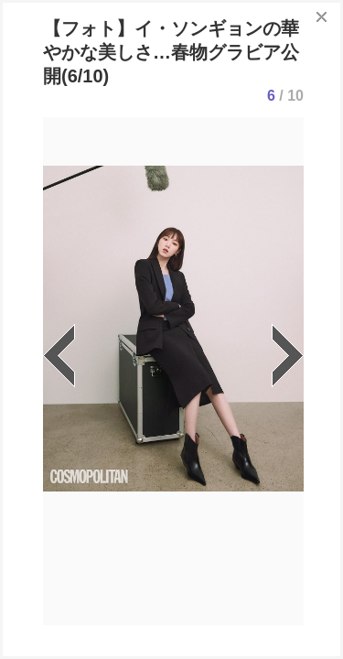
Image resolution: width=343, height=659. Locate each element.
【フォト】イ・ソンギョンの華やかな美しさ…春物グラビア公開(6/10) (171, 52)
